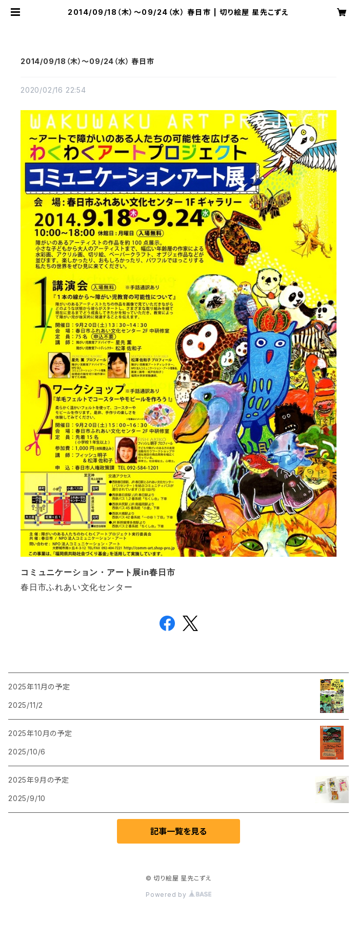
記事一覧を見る (178, 831)
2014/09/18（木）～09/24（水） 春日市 (87, 61)
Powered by (178, 894)
